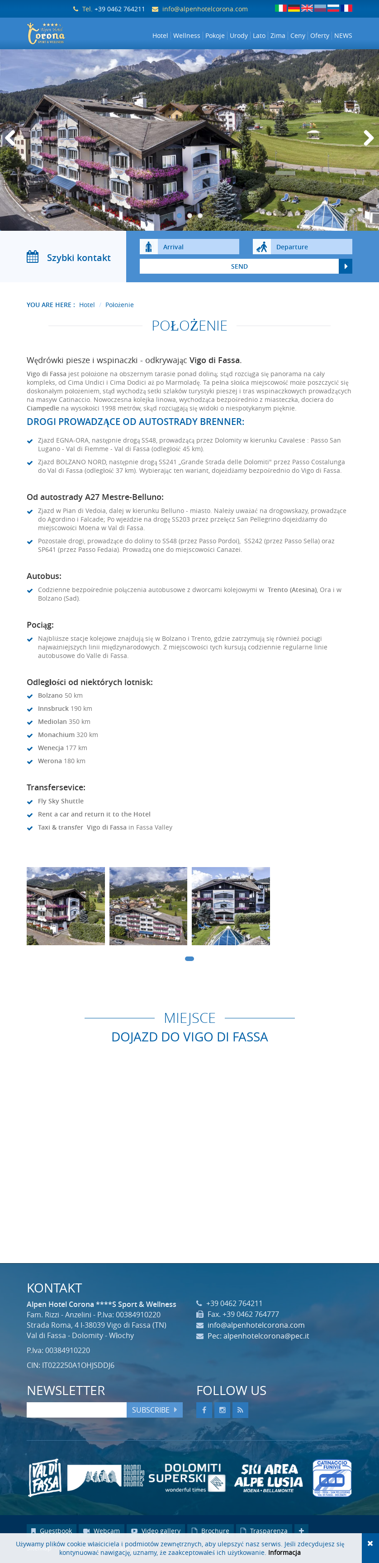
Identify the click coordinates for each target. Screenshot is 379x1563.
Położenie (119, 306)
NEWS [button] (343, 36)
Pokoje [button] (215, 36)
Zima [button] (277, 36)
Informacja (284, 1552)
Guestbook (51, 1532)
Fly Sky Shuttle (61, 802)
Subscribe (151, 1412)
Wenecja (51, 750)
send (239, 268)
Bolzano (50, 697)
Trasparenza (264, 1532)
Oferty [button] (319, 36)
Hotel (87, 306)
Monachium (56, 737)
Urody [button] (239, 36)
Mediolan (52, 723)
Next (367, 149)
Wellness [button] (186, 36)
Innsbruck (53, 710)
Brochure (210, 1532)
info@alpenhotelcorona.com (205, 9)
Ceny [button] (297, 36)
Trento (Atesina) (292, 591)
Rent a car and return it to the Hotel (94, 816)
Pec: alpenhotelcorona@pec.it (258, 1338)
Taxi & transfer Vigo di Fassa (82, 829)
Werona (50, 763)
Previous (14, 149)
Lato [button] (259, 36)
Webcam (101, 1532)
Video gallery (155, 1532)
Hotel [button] (160, 36)
